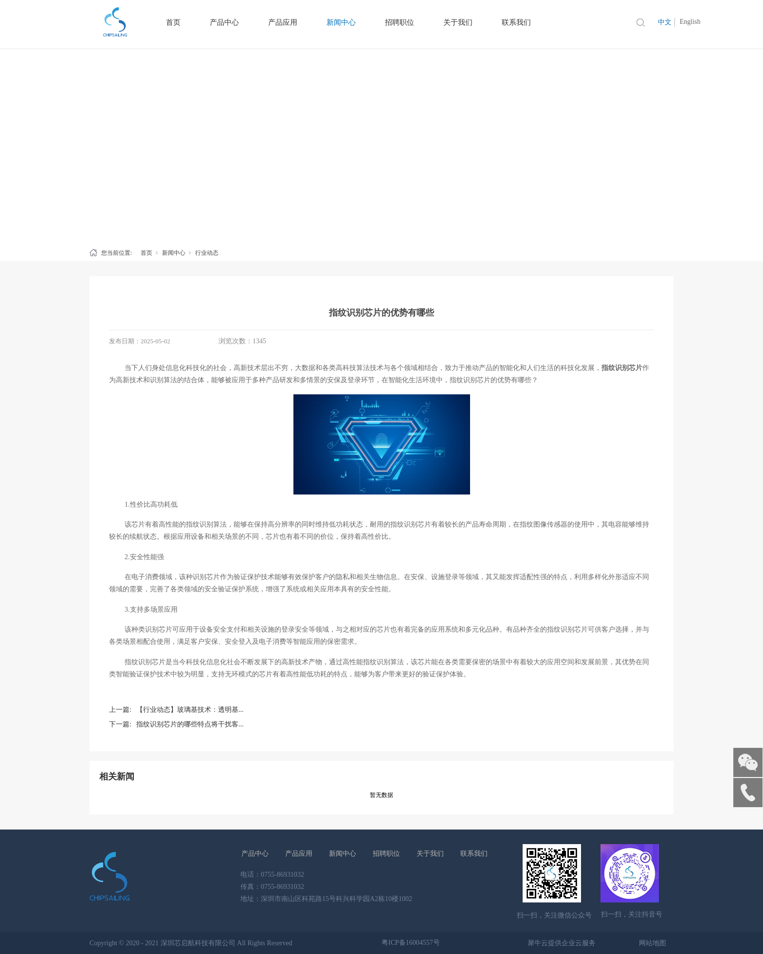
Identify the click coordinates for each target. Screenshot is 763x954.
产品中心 (255, 853)
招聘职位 (386, 853)
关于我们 (430, 853)
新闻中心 (173, 252)
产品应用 (298, 853)
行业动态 (206, 252)
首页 (146, 252)
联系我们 (474, 853)
